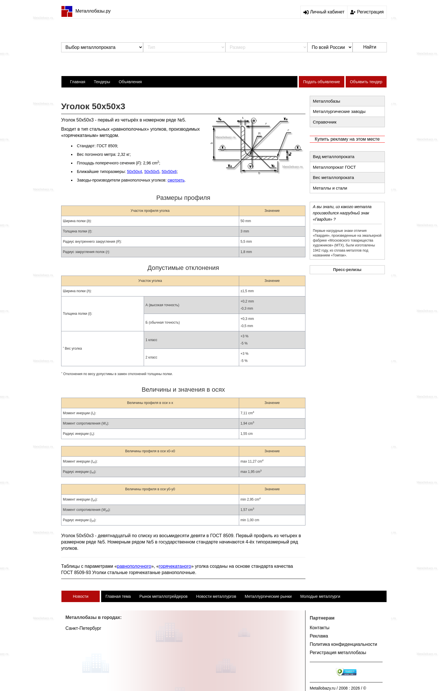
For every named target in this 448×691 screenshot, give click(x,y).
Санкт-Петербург (83, 628)
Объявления (130, 81)
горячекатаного (175, 566)
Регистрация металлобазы (338, 652)
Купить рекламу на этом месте (347, 139)
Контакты (319, 627)
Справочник (325, 122)
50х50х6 (169, 171)
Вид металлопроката (333, 156)
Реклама (319, 636)
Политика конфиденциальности (343, 644)
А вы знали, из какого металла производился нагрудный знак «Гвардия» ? (342, 213)
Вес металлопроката (333, 177)
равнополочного (134, 566)
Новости (80, 596)
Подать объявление (321, 81)
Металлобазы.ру (86, 11)
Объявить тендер (366, 81)
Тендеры (102, 81)
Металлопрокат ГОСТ (334, 167)
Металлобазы (326, 101)
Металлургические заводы (339, 111)
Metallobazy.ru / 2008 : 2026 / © (338, 688)
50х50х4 (134, 171)
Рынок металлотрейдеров (163, 596)
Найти (369, 47)
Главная (77, 81)
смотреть (176, 180)
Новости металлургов (216, 596)
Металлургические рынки (268, 596)
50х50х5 (151, 171)
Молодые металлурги (320, 596)
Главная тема (118, 596)
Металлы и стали (330, 188)
